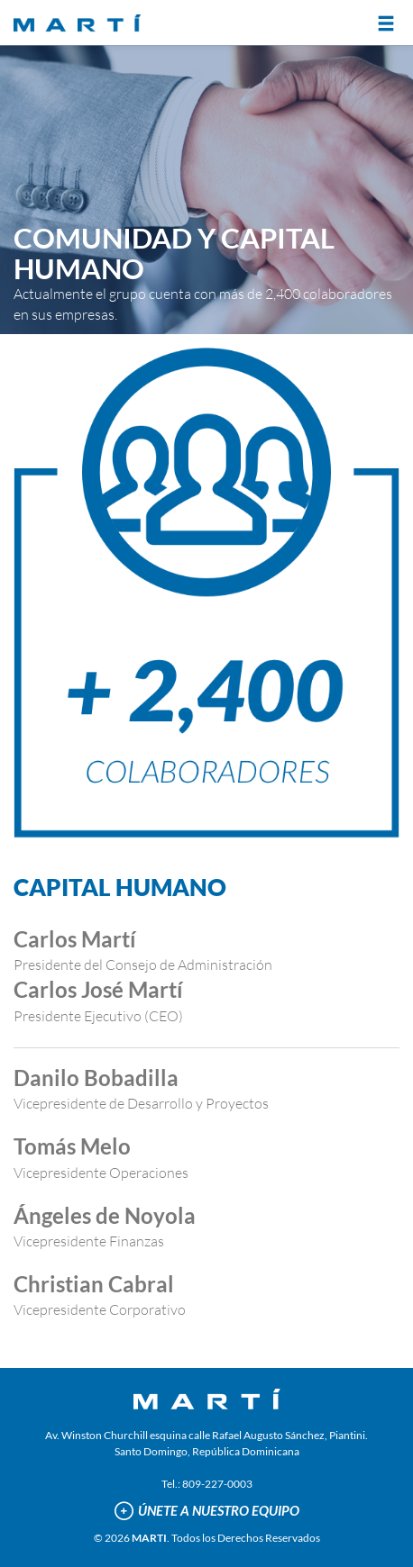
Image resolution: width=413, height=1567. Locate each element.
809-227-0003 (217, 1483)
